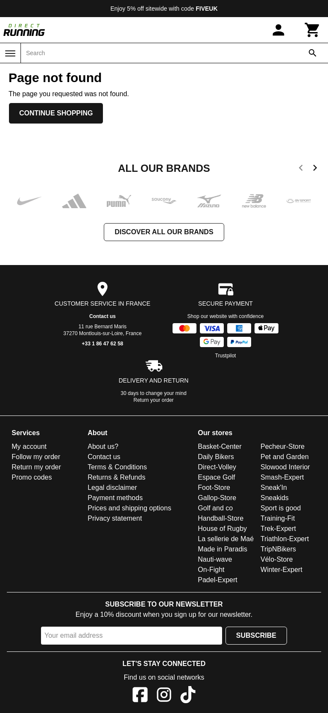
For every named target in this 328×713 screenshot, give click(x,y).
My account (29, 446)
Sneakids (275, 497)
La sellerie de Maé (226, 538)
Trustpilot (225, 356)
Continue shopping (56, 113)
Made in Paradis (222, 549)
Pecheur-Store (283, 446)
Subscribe (256, 635)
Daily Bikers (216, 456)
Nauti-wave (215, 559)
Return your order (154, 400)
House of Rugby (222, 528)
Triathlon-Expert (285, 538)
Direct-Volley (217, 467)
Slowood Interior (285, 467)
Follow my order (36, 456)
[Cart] (312, 29)
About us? (103, 446)
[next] (315, 169)
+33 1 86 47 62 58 (102, 344)
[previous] (301, 169)
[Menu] (10, 53)
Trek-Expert (278, 528)
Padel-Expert (217, 579)
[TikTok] (187, 696)
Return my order (36, 467)
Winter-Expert (281, 569)
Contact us (102, 316)
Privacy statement (115, 518)
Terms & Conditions (117, 467)
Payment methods (115, 497)
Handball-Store (220, 518)
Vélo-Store (277, 559)
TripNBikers (278, 549)
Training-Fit (278, 518)
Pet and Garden (285, 456)
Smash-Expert (282, 477)
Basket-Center (219, 446)
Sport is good (281, 508)
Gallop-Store (217, 497)
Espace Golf (216, 477)
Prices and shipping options (129, 508)
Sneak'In (274, 487)
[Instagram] (164, 696)
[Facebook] (140, 696)
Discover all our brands (163, 232)
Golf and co (215, 508)
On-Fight (211, 569)
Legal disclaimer (112, 487)
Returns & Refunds (116, 477)
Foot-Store (214, 487)
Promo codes (32, 477)
